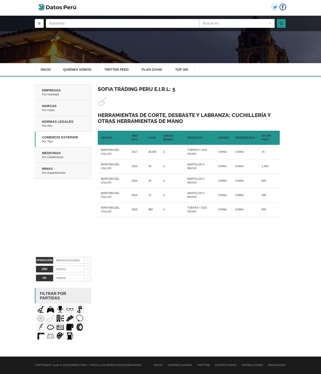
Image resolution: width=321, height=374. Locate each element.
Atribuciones (252, 365)
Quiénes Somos (77, 69)
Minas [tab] (66, 171)
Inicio (46, 69)
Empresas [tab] (66, 92)
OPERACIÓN (44, 260)
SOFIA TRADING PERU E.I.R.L (133, 89)
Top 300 (181, 69)
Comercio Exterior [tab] (66, 139)
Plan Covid (152, 69)
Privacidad (276, 365)
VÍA (44, 278)
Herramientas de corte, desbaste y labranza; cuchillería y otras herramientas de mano (184, 118)
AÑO (44, 269)
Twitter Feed (116, 69)
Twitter (203, 365)
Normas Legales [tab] (66, 124)
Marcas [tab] (66, 108)
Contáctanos (226, 365)
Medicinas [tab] (66, 155)
